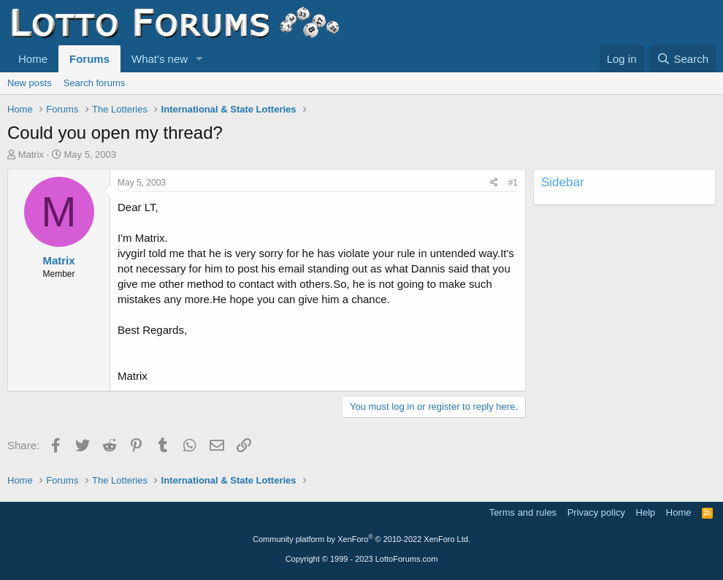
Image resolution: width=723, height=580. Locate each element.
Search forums (95, 82)
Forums (89, 59)
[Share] (494, 183)
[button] (199, 58)
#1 (513, 183)
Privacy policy (596, 512)
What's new (159, 59)
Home (32, 59)
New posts (29, 82)
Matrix (31, 154)
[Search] (682, 58)
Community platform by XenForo (361, 539)
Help (646, 512)
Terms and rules (522, 512)
